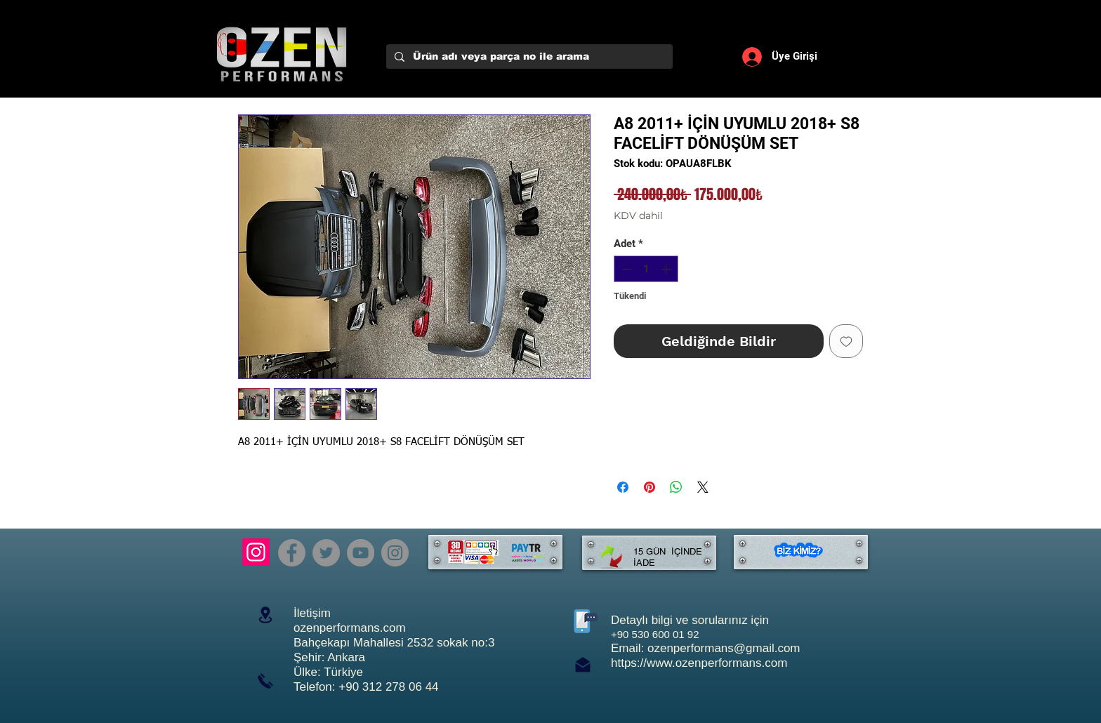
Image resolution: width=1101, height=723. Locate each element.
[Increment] (667, 269)
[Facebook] (291, 552)
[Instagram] (256, 552)
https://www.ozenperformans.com (699, 663)
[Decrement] (625, 269)
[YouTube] (360, 552)
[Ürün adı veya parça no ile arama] (528, 56)
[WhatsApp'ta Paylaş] (676, 487)
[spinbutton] (646, 269)
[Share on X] (702, 487)
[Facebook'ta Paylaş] (622, 487)
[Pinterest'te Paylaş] (649, 487)
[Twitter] (326, 552)
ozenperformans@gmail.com (723, 648)
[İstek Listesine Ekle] (846, 341)
